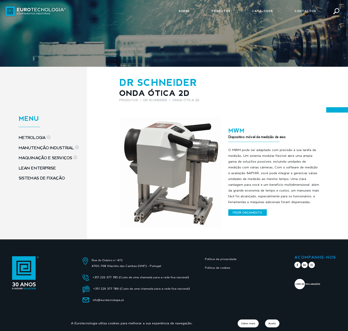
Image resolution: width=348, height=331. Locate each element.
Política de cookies (217, 267)
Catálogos (262, 11)
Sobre (184, 11)
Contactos (305, 11)
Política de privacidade (221, 259)
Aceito (272, 323)
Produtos (221, 11)
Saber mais (248, 323)
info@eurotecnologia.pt (108, 300)
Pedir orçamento (247, 212)
